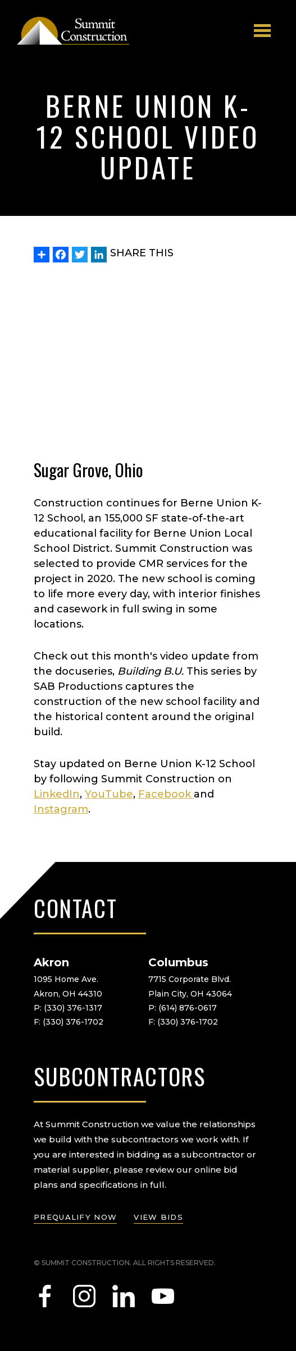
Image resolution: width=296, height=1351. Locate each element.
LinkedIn (57, 794)
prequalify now (75, 1216)
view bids (158, 1216)
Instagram (61, 809)
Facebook (166, 794)
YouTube (109, 794)
